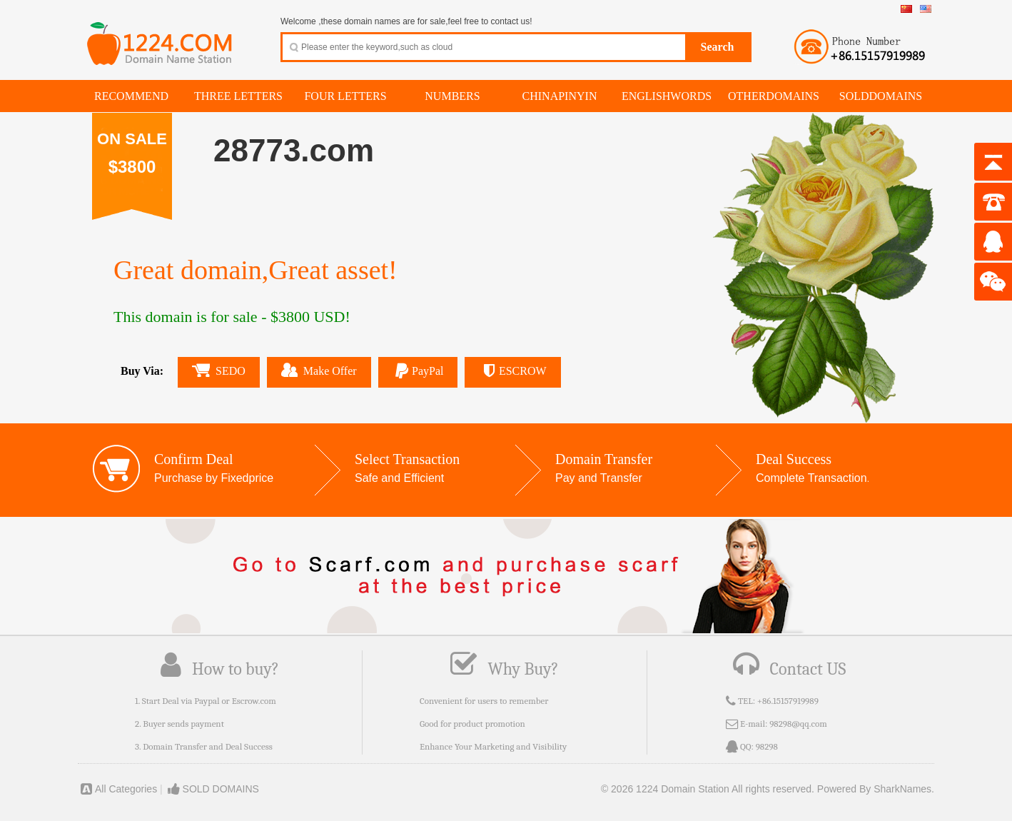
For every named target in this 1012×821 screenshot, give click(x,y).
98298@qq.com (798, 723)
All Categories (117, 789)
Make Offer (319, 370)
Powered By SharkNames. (875, 789)
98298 (767, 746)
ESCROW (512, 371)
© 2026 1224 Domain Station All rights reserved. (707, 789)
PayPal (418, 371)
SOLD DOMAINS (212, 789)
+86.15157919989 (788, 700)
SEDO (219, 370)
